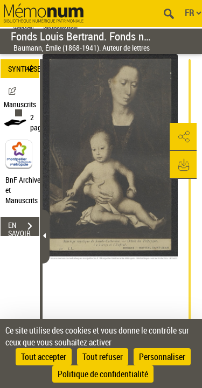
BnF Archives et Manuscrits (25, 190)
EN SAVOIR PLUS (23, 227)
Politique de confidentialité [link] (103, 374)
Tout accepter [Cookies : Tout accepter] (43, 357)
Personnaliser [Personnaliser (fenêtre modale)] (162, 357)
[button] (183, 137)
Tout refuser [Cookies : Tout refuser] (102, 357)
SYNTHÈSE (23, 68)
